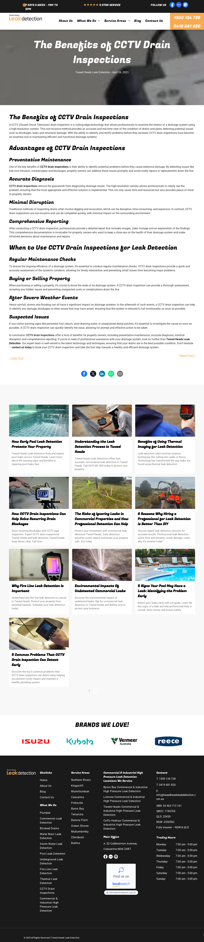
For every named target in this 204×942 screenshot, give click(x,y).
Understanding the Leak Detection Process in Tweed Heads (98, 446)
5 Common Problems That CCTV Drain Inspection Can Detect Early (38, 659)
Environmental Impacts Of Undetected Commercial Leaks (100, 588)
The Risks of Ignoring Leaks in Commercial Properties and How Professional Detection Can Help (101, 518)
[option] (35, 741)
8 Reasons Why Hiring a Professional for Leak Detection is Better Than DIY (164, 518)
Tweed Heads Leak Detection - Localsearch (121, 876)
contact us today (22, 347)
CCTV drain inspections (54, 166)
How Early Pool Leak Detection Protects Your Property (37, 444)
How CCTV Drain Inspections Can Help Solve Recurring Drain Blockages (39, 518)
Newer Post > (187, 355)
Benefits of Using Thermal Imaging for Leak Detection (160, 444)
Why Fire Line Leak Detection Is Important (38, 588)
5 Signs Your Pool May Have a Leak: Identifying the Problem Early (162, 590)
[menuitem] (65, 20)
